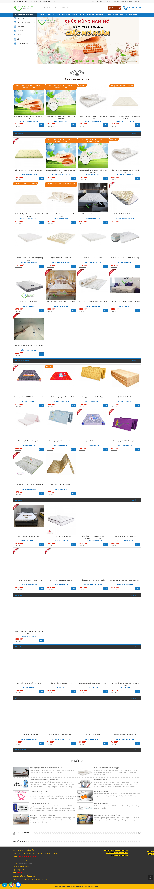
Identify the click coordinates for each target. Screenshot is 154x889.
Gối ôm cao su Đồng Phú (93, 734)
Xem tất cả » (135, 134)
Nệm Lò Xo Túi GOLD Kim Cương (61, 580)
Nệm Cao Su (21, 18)
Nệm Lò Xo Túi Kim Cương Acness (125, 536)
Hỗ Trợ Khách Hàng (126, 1)
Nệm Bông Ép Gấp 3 (23, 22)
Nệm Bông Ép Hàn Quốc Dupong (61, 484)
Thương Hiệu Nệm (23, 43)
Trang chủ (95, 1)
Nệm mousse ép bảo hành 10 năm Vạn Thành (93, 683)
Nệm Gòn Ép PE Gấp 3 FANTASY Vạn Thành (29, 484)
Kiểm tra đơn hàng (105, 1)
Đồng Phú (41, 14)
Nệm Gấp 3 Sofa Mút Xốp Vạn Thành (29, 683)
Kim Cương (66, 14)
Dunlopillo (100, 14)
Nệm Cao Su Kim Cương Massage (93, 214)
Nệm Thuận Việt (20, 750)
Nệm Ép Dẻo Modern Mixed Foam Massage (29, 170)
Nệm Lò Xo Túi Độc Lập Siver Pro (61, 536)
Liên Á (49, 14)
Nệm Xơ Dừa (21, 31)
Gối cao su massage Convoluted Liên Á (125, 734)
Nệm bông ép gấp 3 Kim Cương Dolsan (125, 441)
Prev (14, 834)
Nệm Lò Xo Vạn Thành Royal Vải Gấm (93, 580)
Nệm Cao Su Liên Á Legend (93, 258)
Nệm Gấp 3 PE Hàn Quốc (125, 397)
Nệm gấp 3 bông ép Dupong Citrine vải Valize (61, 397)
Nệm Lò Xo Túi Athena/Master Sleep (29, 536)
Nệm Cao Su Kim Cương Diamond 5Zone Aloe (125, 301)
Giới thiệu (116, 1)
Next (139, 834)
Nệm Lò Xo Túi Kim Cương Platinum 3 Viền (28, 580)
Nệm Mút (20, 35)
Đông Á (74, 14)
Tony (39, 18)
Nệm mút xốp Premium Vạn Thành (61, 683)
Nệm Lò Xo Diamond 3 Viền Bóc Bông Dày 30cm (125, 580)
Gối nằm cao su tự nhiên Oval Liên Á (61, 734)
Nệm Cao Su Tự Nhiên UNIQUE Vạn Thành (93, 301)
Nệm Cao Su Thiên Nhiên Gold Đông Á (125, 214)
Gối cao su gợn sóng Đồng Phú (29, 734)
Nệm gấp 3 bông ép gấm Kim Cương (93, 397)
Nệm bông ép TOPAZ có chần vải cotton (93, 441)
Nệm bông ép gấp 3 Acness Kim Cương (61, 441)
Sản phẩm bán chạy (77, 79)
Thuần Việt (90, 14)
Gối (18, 39)
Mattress (123, 14)
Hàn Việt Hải (133, 14)
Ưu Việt (108, 14)
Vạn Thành (56, 14)
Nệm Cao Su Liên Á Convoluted (61, 258)
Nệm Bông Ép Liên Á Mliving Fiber (29, 441)
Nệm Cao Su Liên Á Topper (29, 301)
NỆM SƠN (81, 14)
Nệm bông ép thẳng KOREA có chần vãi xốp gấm (29, 397)
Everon (115, 14)
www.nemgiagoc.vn (25, 863)
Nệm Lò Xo (20, 27)
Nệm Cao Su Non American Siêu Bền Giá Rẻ (29, 345)
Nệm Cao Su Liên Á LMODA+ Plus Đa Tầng (125, 258)
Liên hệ (137, 1)
